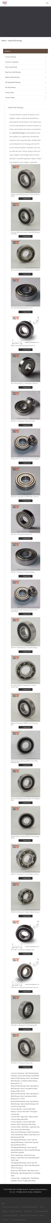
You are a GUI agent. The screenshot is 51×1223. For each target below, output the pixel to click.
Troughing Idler (25, 1178)
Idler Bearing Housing (31, 1073)
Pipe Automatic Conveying (10, 1207)
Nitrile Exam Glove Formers (28, 1215)
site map (30, 1192)
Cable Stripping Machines (18, 1220)
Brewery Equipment (15, 1211)
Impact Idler (24, 1117)
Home (4, 41)
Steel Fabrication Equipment (29, 1207)
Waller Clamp (28, 1211)
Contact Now (27, 198)
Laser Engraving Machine (10, 1215)
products (7, 51)
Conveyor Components (11, 62)
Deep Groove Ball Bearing (13, 72)
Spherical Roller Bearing (12, 77)
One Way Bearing (10, 87)
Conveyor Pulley (10, 97)
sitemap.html (37, 1192)
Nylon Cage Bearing (11, 67)
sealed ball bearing (15, 41)
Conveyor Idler (9, 92)
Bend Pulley (25, 1127)
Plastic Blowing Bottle (41, 1211)
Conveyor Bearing (10, 57)
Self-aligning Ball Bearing (12, 82)
